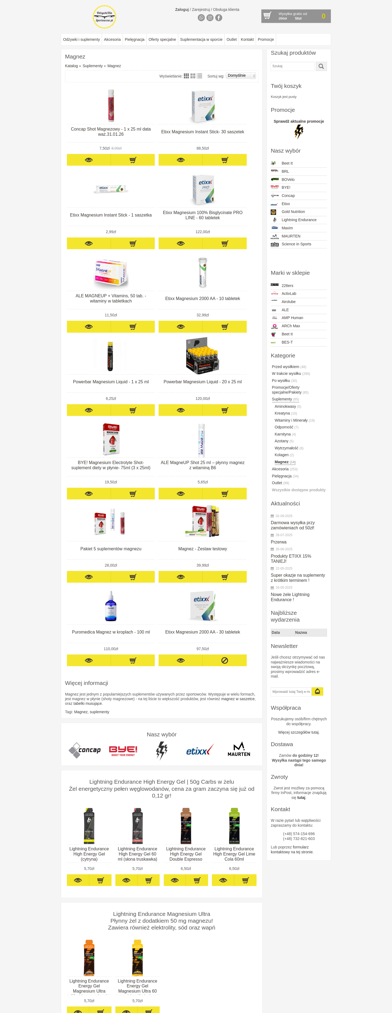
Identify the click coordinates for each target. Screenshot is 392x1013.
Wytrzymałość (289, 448)
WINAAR (179, 990)
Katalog (71, 66)
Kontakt (247, 39)
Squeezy (179, 985)
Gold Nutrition (288, 212)
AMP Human (287, 318)
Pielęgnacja (134, 39)
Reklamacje (72, 895)
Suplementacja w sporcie (201, 39)
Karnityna (285, 434)
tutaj (301, 797)
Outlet (232, 39)
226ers (282, 285)
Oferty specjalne (162, 39)
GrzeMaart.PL (320, 1007)
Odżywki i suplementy (81, 39)
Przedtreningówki (131, 886)
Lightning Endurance (293, 220)
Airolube (283, 301)
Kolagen (284, 455)
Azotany (284, 441)
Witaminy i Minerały (295, 420)
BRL (280, 171)
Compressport (184, 919)
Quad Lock (181, 971)
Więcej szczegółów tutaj (298, 732)
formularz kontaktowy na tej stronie (292, 849)
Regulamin (71, 890)
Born (176, 905)
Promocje (266, 39)
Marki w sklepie (191, 874)
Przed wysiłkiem (289, 367)
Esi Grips (179, 933)
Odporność (287, 427)
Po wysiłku (284, 380)
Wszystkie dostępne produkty (299, 490)
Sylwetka (124, 909)
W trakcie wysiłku (291, 373)
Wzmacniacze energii (135, 914)
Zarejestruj (201, 9)
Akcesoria (112, 39)
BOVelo (282, 179)
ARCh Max (285, 326)
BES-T (282, 342)
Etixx (280, 204)
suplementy (99, 461)
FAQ (66, 924)
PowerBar (180, 962)
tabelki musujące (87, 453)
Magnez (114, 66)
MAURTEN (285, 236)
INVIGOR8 (181, 943)
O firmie (68, 886)
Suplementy (93, 66)
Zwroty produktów (77, 914)
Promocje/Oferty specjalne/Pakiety (290, 389)
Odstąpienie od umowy (81, 900)
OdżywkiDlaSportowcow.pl (102, 1007)
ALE (280, 310)
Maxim (282, 228)
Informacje (75, 874)
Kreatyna (286, 413)
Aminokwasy (288, 406)
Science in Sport (185, 976)
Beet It (281, 163)
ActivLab (283, 293)
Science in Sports (291, 244)
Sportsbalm (181, 981)
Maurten (179, 947)
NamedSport (182, 957)
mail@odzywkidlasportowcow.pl (253, 924)
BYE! (280, 187)
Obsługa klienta (226, 9)
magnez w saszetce (238, 448)
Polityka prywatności (79, 905)
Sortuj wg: (231, 75)
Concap (283, 195)
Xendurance (182, 995)
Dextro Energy (184, 928)
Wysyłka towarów (76, 909)
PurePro (179, 966)
